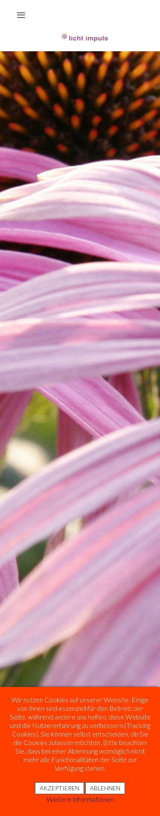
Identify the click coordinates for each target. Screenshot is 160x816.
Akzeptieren (59, 788)
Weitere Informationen (80, 799)
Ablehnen (105, 788)
